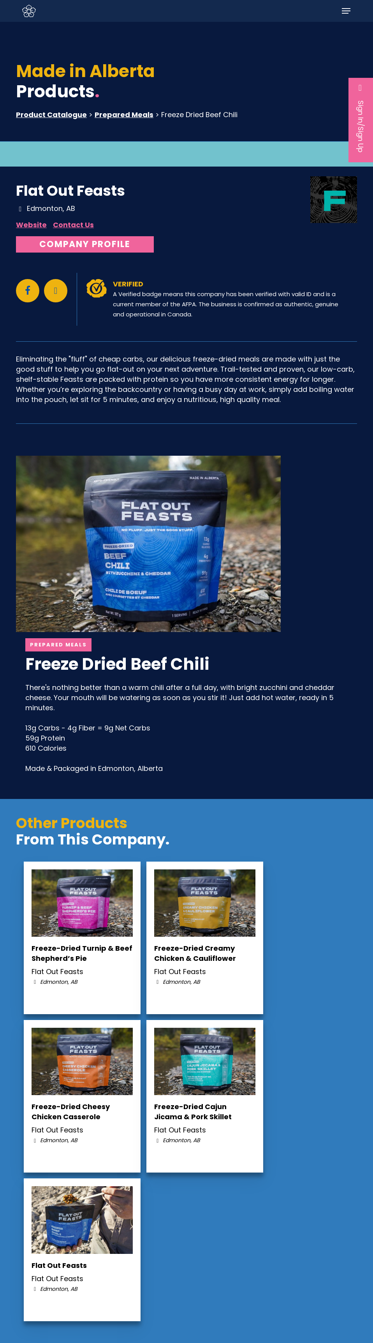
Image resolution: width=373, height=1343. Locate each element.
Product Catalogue (51, 114)
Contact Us (73, 225)
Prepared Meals (124, 114)
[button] (346, 11)
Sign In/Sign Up (360, 118)
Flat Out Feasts (70, 191)
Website (31, 225)
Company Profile (84, 244)
